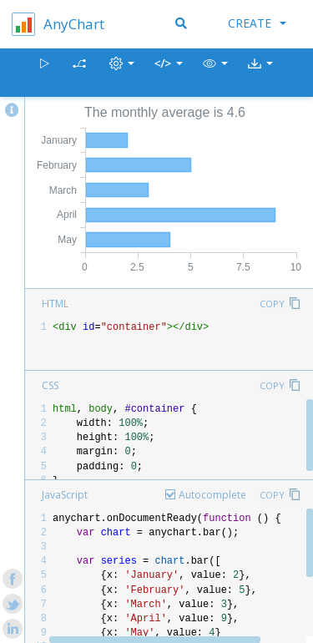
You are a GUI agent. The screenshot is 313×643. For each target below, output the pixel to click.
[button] (215, 73)
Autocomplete (212, 495)
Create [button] (257, 23)
